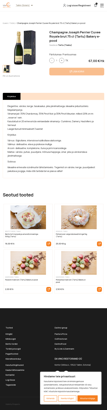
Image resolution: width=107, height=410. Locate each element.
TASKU (14, 23)
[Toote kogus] (56, 60)
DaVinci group (61, 327)
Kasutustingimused (15, 365)
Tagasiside (11, 384)
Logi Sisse (10, 379)
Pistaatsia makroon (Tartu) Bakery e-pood (71, 280)
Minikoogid (11, 339)
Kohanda (50, 398)
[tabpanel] (25, 47)
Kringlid (9, 333)
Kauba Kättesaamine (15, 370)
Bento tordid (11, 343)
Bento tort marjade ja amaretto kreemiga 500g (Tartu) (21, 235)
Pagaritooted (12, 353)
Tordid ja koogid (13, 348)
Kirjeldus (11, 96)
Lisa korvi (48, 243)
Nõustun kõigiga (87, 398)
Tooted (9, 327)
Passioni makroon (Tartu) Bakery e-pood (21, 279)
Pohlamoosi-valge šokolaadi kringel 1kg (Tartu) (71, 235)
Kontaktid (10, 375)
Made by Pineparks (13, 404)
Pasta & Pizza (61, 333)
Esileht (6, 23)
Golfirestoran (61, 339)
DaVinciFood (60, 343)
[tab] (6, 68)
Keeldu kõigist (67, 398)
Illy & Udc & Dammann (64, 348)
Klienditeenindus (13, 358)
